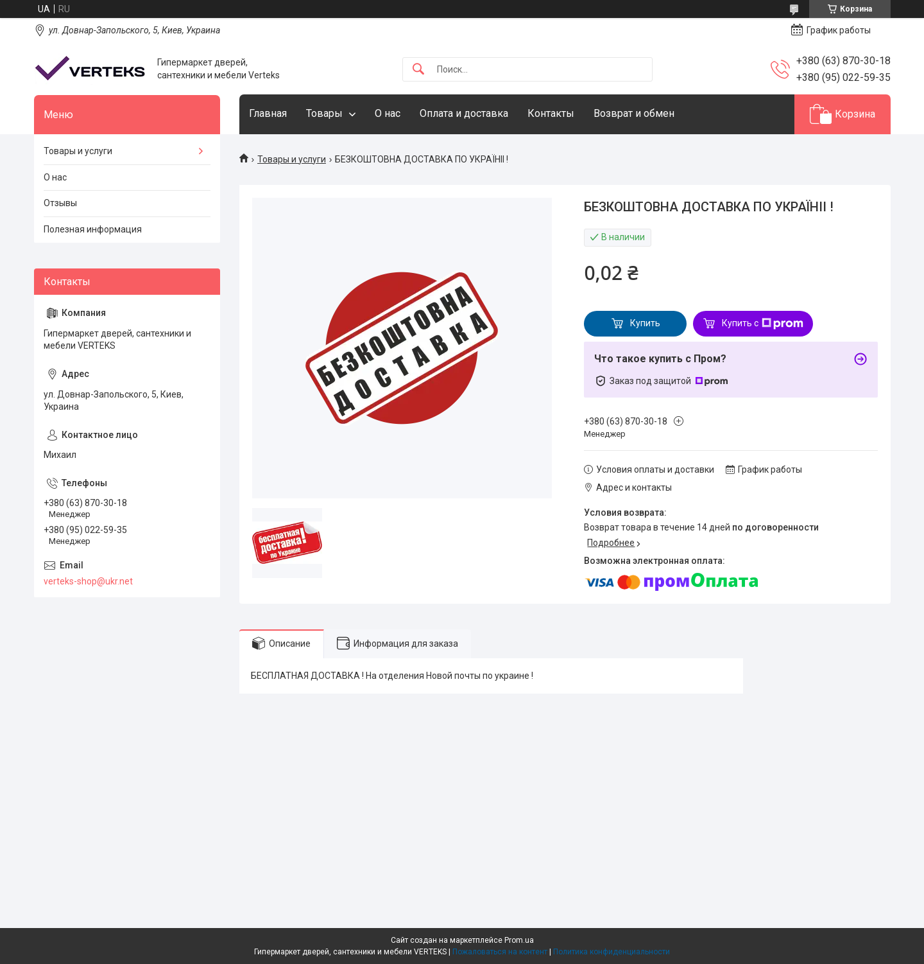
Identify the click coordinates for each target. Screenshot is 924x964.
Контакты (550, 113)
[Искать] (418, 70)
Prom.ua (519, 940)
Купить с (762, 323)
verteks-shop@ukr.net (88, 581)
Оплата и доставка (464, 113)
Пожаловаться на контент (499, 951)
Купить (645, 323)
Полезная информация (93, 229)
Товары (324, 113)
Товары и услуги (291, 159)
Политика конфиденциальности (611, 951)
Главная (268, 113)
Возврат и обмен (634, 113)
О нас (387, 113)
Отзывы (60, 203)
